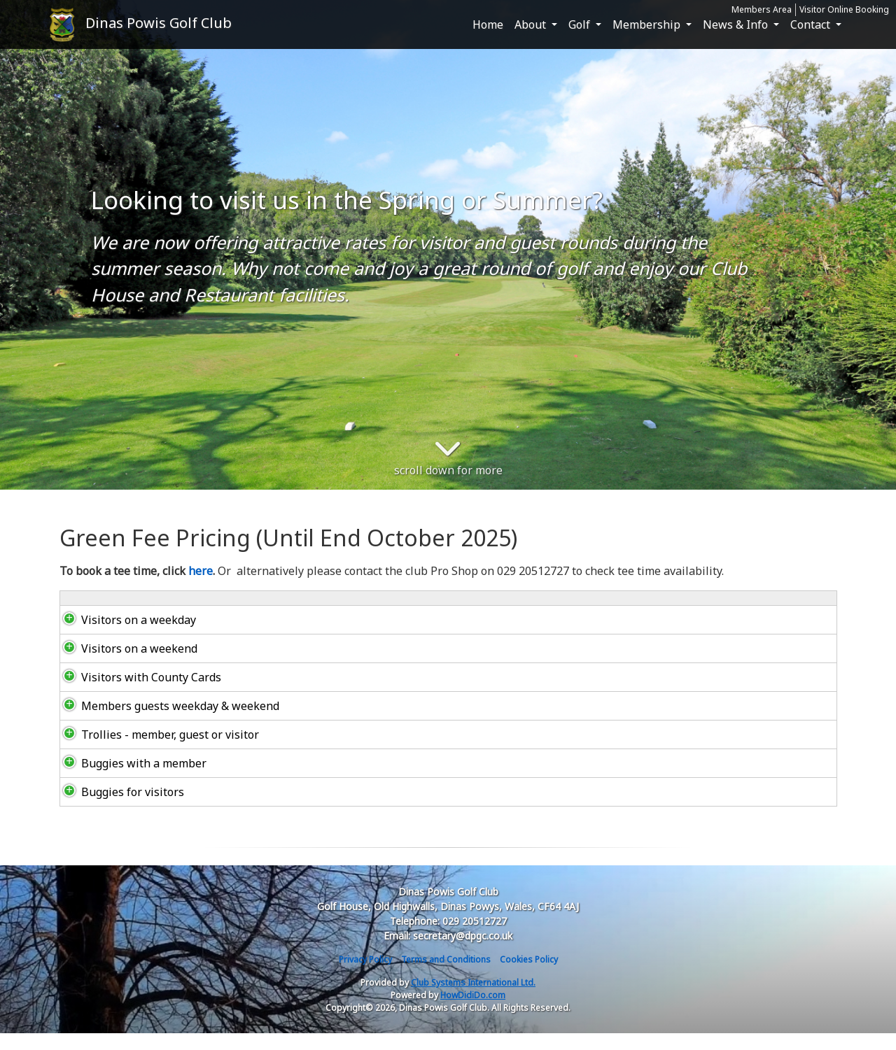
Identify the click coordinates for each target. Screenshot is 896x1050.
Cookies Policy (529, 976)
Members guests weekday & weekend (166, 722)
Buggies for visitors (118, 808)
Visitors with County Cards (137, 694)
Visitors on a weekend (125, 665)
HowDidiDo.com (472, 1012)
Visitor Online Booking (844, 9)
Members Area (762, 9)
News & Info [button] (737, 24)
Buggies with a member (129, 780)
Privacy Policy (365, 976)
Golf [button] (580, 24)
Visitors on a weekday (124, 636)
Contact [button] (811, 24)
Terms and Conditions (446, 976)
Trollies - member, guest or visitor (156, 751)
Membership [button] (647, 24)
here (200, 571)
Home (487, 24)
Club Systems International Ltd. (473, 999)
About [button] (531, 24)
